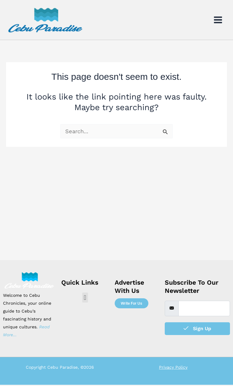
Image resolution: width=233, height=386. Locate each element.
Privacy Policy (173, 368)
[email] (204, 310)
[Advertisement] (116, 215)
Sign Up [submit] (197, 330)
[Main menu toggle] (218, 20)
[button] (85, 299)
